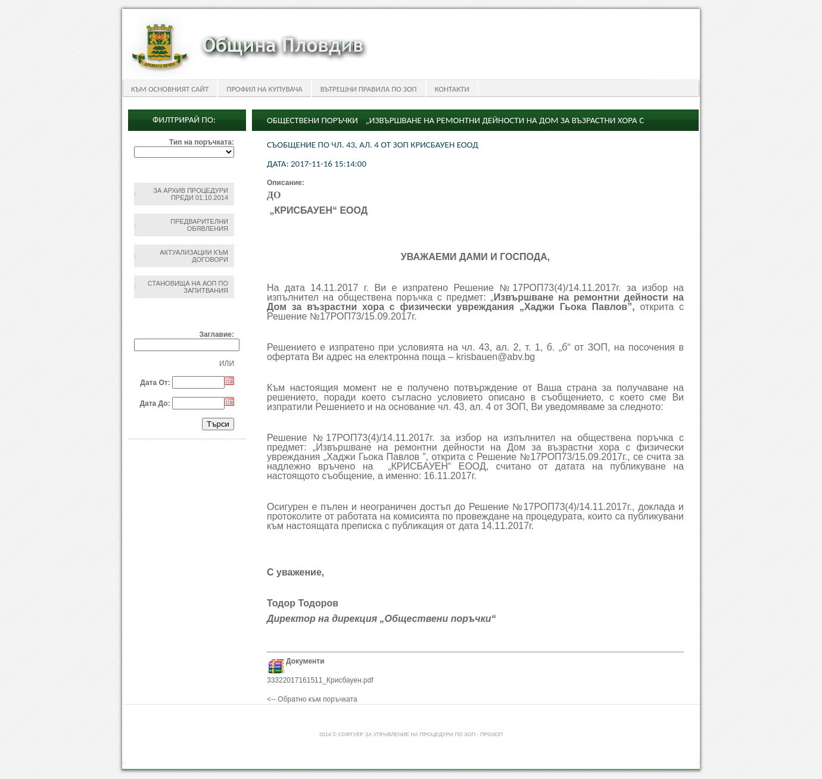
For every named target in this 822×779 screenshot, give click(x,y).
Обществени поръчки (312, 120)
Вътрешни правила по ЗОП (368, 89)
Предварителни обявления (199, 225)
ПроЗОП (491, 734)
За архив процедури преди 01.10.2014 (190, 194)
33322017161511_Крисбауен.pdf (320, 680)
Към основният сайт (169, 89)
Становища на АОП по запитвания (188, 287)
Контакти (452, 89)
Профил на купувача (264, 89)
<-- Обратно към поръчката (312, 699)
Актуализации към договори (194, 256)
